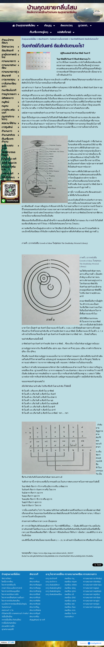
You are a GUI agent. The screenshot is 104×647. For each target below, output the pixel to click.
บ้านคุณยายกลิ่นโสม (29, 39)
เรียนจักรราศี (43, 39)
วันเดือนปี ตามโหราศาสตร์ (59, 39)
